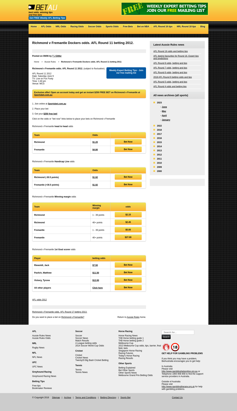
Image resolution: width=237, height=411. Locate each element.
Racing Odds (77, 26)
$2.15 (128, 214)
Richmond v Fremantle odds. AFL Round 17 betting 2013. (59, 312)
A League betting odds (86, 343)
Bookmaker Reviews (42, 388)
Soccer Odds (94, 26)
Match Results (82, 340)
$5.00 (128, 229)
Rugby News (38, 347)
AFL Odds (46, 26)
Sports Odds (112, 26)
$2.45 (128, 222)
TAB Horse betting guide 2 (131, 340)
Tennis (78, 369)
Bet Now (128, 142)
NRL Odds (61, 26)
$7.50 (95, 265)
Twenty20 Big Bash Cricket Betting (91, 360)
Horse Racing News (128, 335)
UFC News (37, 366)
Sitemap (56, 397)
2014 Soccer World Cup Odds (89, 345)
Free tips (36, 385)
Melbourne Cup (125, 343)
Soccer (78, 335)
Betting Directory (108, 397)
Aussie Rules (50, 62)
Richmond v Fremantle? (72, 317)
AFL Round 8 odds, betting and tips (170, 63)
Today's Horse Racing (128, 355)
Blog (202, 26)
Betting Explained (126, 367)
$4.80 (95, 149)
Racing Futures (125, 353)
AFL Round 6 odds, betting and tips (170, 72)
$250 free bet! (50, 114)
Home (34, 26)
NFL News (37, 357)
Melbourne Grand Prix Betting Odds (135, 375)
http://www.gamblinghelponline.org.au (179, 371)
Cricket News (81, 357)
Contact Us (177, 397)
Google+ (199, 32)
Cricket (78, 355)
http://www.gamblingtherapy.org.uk (178, 386)
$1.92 (95, 177)
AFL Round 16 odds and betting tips (170, 51)
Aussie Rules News (41, 335)
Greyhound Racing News (44, 376)
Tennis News (81, 372)
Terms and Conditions (85, 397)
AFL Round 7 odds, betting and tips (170, 68)
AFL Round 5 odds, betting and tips (170, 82)
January (166, 120)
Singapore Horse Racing (130, 350)
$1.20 (95, 142)
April (164, 115)
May (164, 111)
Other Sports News (127, 373)
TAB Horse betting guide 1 (131, 338)
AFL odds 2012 (39, 299)
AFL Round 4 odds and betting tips (169, 86)
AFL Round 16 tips (162, 26)
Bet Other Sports (126, 370)
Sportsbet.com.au (43, 95)
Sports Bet (125, 397)
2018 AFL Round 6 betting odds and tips (172, 77)
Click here (97, 288)
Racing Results (125, 358)
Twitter (192, 32)
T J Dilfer (56, 56)
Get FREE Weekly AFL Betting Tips (47, 18)
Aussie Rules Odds (41, 338)
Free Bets (128, 26)
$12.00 (95, 280)
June (164, 107)
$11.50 (95, 273)
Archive (67, 397)
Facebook (195, 32)
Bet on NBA (143, 26)
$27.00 (128, 237)
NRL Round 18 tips (186, 26)
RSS (203, 32)
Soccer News (81, 338)
